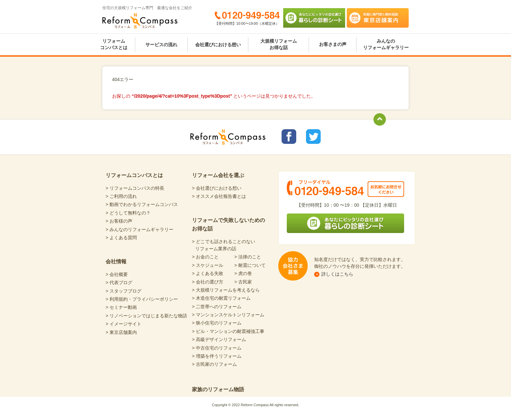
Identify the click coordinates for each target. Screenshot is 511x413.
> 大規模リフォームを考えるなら (226, 290)
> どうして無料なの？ (128, 212)
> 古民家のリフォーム (214, 364)
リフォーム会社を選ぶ (218, 175)
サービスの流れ (161, 44)
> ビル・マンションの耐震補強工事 (228, 331)
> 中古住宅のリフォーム (216, 348)
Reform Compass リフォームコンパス (140, 21)
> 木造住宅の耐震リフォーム (221, 298)
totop (379, 119)
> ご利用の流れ (121, 196)
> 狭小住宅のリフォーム (216, 322)
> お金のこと (205, 256)
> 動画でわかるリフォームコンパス (142, 204)
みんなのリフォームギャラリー (386, 44)
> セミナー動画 (121, 307)
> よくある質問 (121, 237)
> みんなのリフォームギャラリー (139, 229)
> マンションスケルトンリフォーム (228, 314)
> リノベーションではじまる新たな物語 (146, 315)
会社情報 (116, 261)
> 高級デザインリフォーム (219, 339)
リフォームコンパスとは (113, 44)
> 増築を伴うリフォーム (216, 356)
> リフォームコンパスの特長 (135, 188)
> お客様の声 (119, 221)
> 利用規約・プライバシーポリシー (142, 299)
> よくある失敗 (207, 273)
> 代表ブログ (119, 282)
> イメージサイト (123, 323)
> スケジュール (207, 265)
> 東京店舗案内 (121, 332)
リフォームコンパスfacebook (289, 136)
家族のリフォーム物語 (218, 389)
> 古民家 (243, 281)
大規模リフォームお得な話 (278, 44)
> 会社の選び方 (207, 281)
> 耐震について (250, 265)
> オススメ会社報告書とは (219, 196)
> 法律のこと (247, 256)
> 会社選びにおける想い (216, 188)
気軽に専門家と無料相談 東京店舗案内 (378, 18)
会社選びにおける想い (218, 44)
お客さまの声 (332, 44)
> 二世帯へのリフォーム (216, 306)
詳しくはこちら (337, 274)
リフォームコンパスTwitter (313, 136)
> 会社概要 (117, 274)
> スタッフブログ (123, 291)
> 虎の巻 (243, 273)
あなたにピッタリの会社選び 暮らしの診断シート (314, 18)
